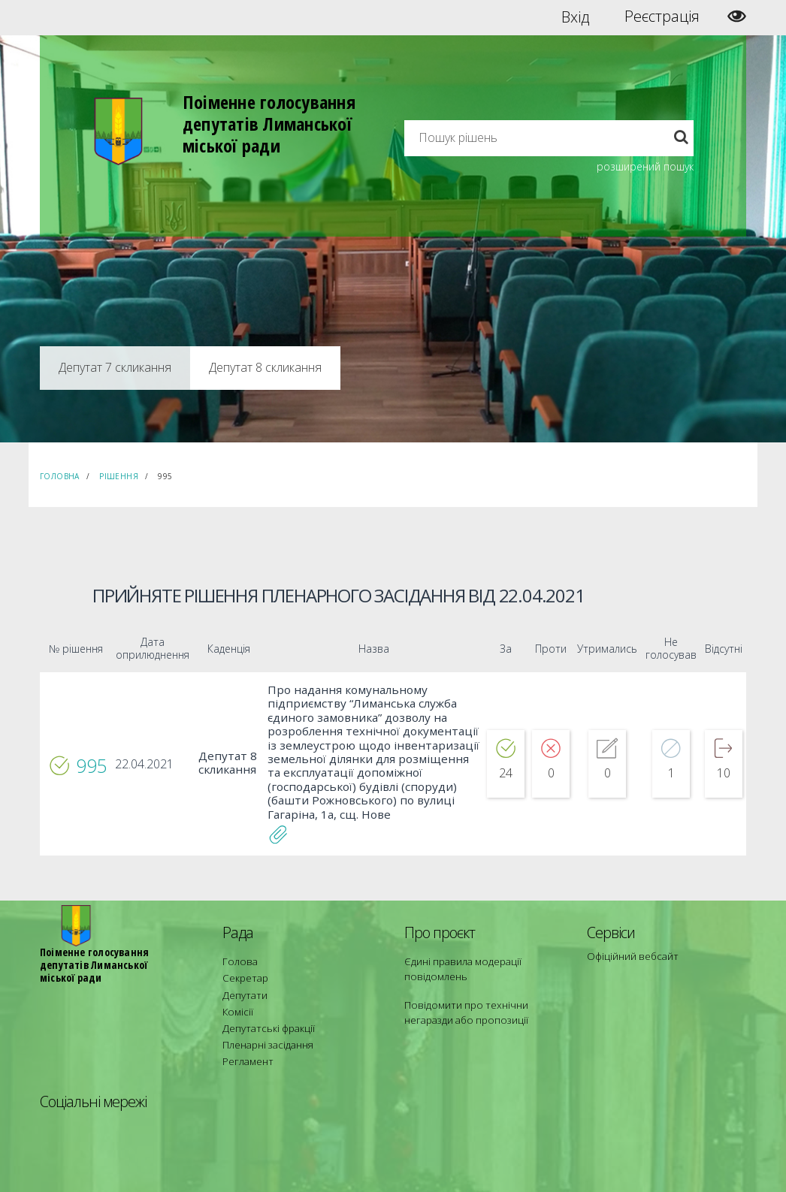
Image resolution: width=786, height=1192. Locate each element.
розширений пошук (645, 166)
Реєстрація (662, 16)
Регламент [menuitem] (245, 1015)
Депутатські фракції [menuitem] (263, 988)
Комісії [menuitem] (235, 975)
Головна (60, 476)
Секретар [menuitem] (242, 948)
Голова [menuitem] (236, 934)
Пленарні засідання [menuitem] (264, 1002)
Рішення (118, 476)
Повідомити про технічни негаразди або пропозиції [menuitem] (481, 982)
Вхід (575, 16)
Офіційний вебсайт (628, 929)
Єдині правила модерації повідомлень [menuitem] (457, 941)
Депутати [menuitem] (241, 961)
